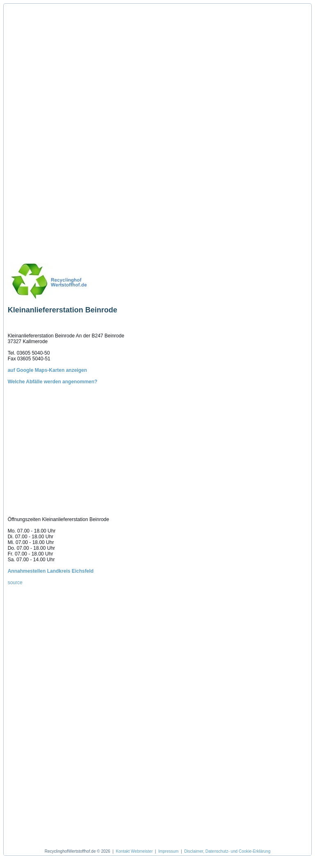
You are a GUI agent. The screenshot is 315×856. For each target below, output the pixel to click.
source (15, 582)
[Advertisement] (46, 130)
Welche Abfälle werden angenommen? (53, 382)
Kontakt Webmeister (134, 851)
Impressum (168, 851)
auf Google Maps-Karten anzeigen (47, 370)
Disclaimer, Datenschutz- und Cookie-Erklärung (227, 851)
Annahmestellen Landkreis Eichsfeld (51, 571)
